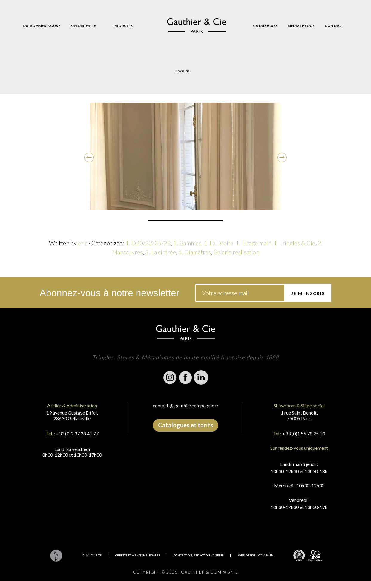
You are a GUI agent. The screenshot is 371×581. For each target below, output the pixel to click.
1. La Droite (218, 243)
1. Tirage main (253, 243)
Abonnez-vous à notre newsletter (110, 293)
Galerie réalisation (236, 252)
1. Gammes (187, 243)
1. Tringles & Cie (294, 243)
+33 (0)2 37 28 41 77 (77, 433)
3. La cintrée (160, 252)
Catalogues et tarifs (185, 425)
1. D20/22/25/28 (148, 243)
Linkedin (201, 377)
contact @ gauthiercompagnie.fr (186, 405)
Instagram (170, 377)
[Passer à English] (183, 71)
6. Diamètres (194, 252)
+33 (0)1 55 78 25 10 (303, 433)
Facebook (185, 377)
